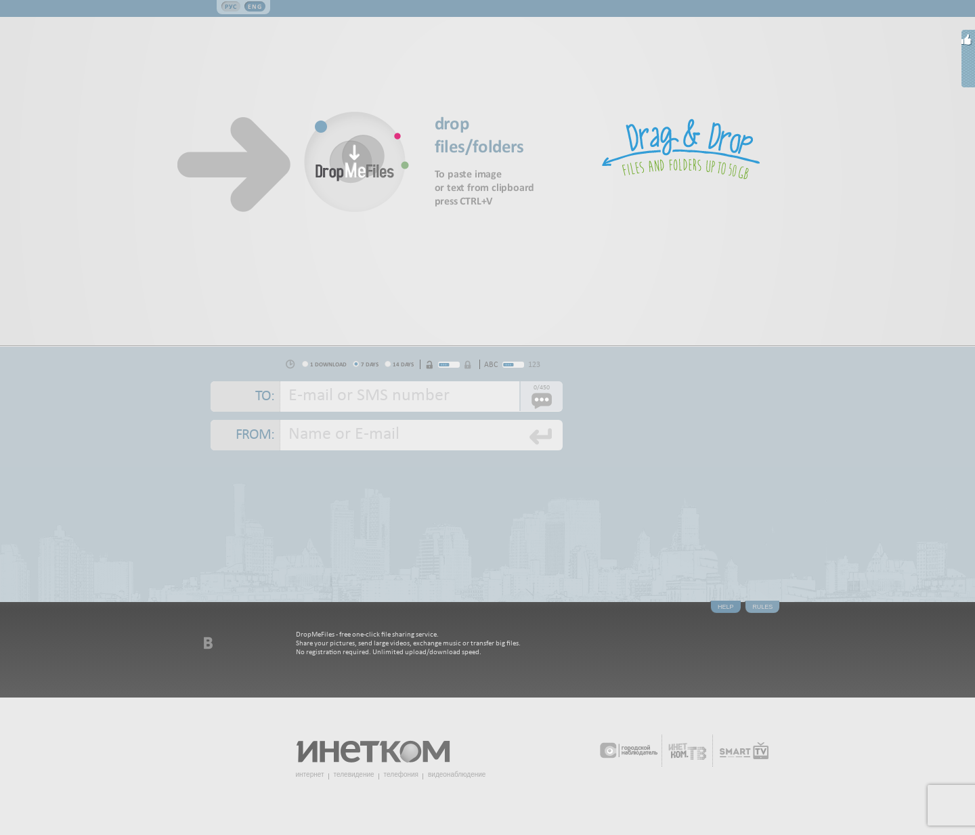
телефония (401, 774)
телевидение (354, 774)
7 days (369, 364)
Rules (762, 606)
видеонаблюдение (456, 774)
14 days (403, 364)
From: (255, 435)
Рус (231, 6)
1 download (328, 364)
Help (726, 606)
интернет (310, 774)
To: (264, 396)
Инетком (380, 746)
